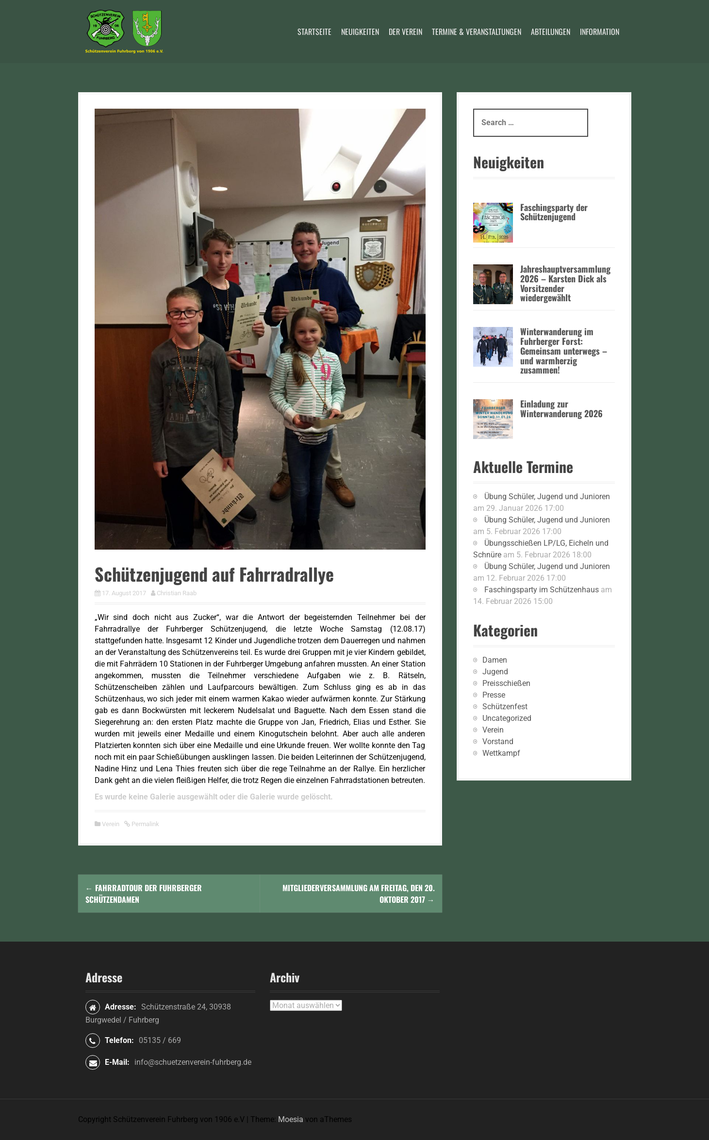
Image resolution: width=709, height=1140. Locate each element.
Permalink (144, 824)
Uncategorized (506, 718)
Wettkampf (501, 753)
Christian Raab (177, 593)
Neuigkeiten (360, 31)
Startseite (314, 31)
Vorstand (497, 741)
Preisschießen (506, 683)
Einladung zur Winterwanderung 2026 (561, 408)
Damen (494, 660)
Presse (493, 695)
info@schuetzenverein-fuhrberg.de (192, 1062)
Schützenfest (505, 706)
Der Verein (405, 31)
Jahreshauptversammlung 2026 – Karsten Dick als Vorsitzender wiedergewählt (565, 283)
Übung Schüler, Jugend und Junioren (547, 496)
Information (599, 31)
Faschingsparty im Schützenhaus (541, 589)
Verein (110, 824)
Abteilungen (550, 31)
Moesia (290, 1119)
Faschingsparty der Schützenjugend (554, 212)
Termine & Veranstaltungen (476, 31)
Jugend (495, 671)
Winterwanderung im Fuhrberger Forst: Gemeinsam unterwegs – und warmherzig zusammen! (563, 350)
